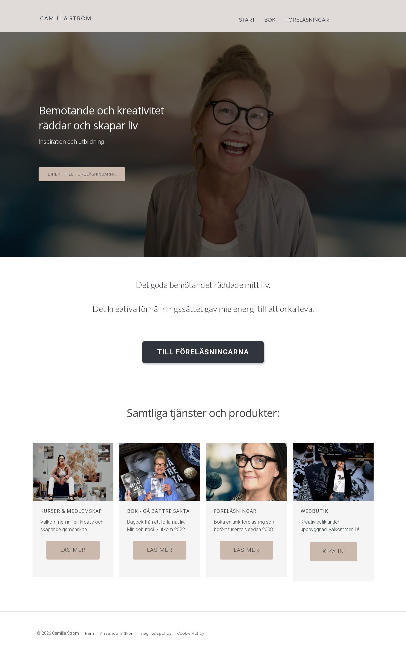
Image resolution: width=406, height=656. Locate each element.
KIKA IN (333, 549)
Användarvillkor (116, 631)
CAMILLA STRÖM (66, 18)
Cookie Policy (190, 631)
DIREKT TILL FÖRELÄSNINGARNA (82, 174)
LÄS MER (73, 548)
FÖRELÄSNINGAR (307, 20)
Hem (89, 631)
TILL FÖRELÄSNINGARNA (203, 350)
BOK (269, 20)
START (247, 20)
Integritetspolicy (155, 631)
